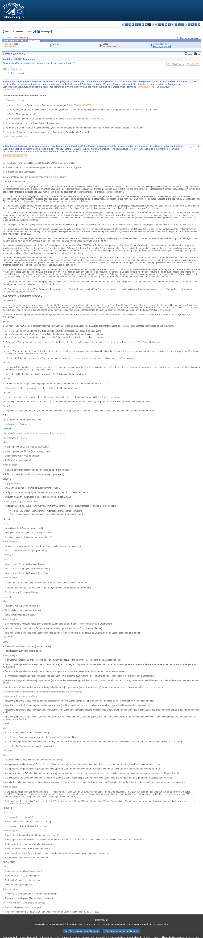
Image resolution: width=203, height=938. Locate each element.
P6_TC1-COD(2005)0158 (15, 156)
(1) (4, 137)
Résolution (16, 69)
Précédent (19, 32)
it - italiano (159, 24)
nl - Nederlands (176, 24)
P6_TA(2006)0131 (162, 46)
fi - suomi (195, 24)
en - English (146, 24)
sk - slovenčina (189, 24)
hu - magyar (169, 24)
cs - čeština (130, 24)
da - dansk (133, 24)
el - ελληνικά (143, 24)
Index (7, 32)
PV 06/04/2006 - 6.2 (111, 46)
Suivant (29, 32)
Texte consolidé (18, 73)
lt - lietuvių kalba (166, 24)
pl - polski (179, 24)
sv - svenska (199, 24)
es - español (126, 24)
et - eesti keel (139, 24)
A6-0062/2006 (10, 46)
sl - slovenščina (192, 24)
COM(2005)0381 (146, 86)
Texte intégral (46, 32)
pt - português (182, 24)
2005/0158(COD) (20, 38)
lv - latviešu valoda (162, 24)
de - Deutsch (136, 24)
